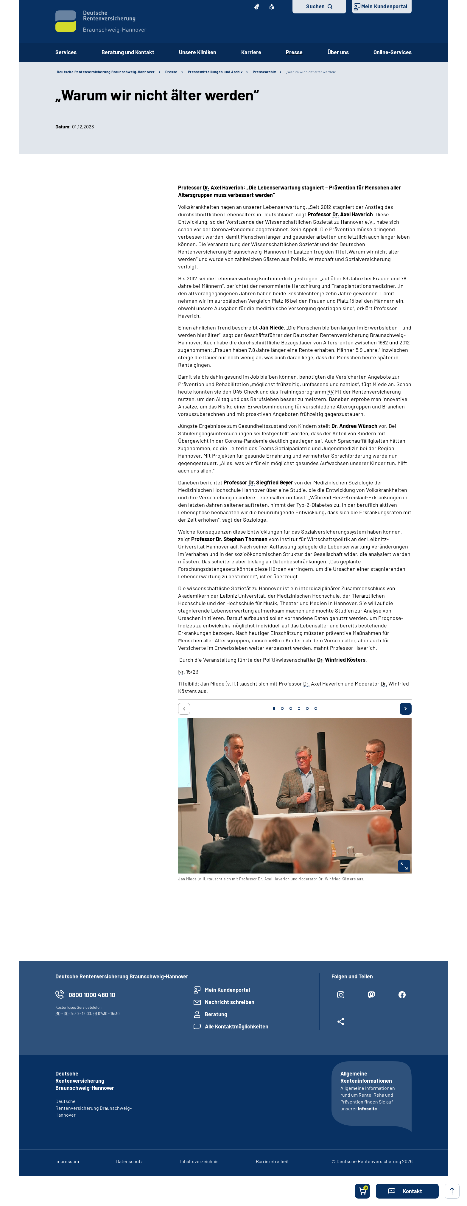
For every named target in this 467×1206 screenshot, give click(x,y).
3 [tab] (290, 708)
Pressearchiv (264, 72)
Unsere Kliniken (197, 52)
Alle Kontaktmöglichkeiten (236, 1026)
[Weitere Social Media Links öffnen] (340, 1024)
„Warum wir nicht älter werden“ (311, 72)
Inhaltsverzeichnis (199, 1161)
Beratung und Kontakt (128, 52)
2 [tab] (282, 708)
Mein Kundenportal (384, 6)
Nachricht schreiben (229, 1002)
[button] (407, 1191)
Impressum (67, 1161)
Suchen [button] (315, 6)
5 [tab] (307, 708)
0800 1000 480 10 (92, 994)
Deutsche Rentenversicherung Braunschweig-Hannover (106, 72)
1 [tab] (274, 708)
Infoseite (367, 1108)
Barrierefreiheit (272, 1161)
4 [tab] (299, 708)
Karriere (251, 52)
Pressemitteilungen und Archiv (215, 72)
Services (66, 52)
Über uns (338, 52)
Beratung (216, 1014)
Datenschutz (129, 1161)
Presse (294, 52)
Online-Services (392, 52)
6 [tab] (315, 708)
